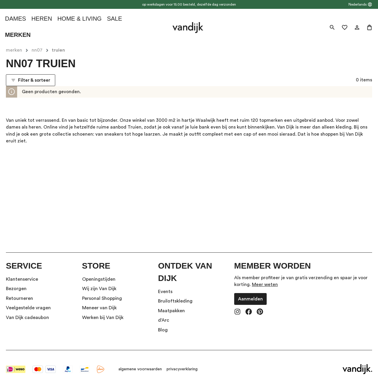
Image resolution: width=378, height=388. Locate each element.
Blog (163, 330)
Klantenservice (22, 279)
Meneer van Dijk (99, 307)
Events (165, 291)
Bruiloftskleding (175, 301)
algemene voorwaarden (140, 369)
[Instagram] (237, 312)
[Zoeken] (332, 27)
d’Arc (163, 320)
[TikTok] (271, 312)
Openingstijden (98, 279)
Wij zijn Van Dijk (99, 288)
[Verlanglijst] (344, 27)
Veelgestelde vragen (28, 307)
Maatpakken (171, 310)
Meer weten (265, 284)
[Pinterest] (260, 312)
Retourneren (19, 298)
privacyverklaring (182, 369)
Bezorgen (16, 288)
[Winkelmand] (369, 27)
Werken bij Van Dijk (102, 317)
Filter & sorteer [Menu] (30, 80)
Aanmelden (250, 299)
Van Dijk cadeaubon (27, 317)
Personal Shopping (102, 298)
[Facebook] (248, 312)
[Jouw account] (357, 27)
